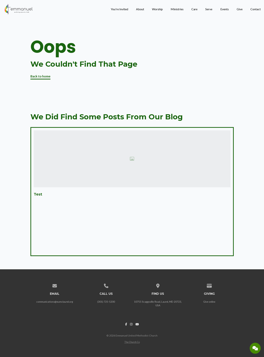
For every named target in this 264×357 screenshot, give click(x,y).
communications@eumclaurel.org (54, 301)
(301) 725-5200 (106, 301)
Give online (209, 301)
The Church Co (132, 342)
